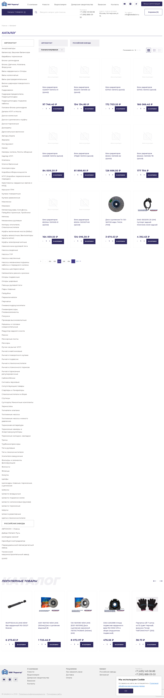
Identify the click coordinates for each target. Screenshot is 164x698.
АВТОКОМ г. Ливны (11, 529)
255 (64, 261)
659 (77, 261)
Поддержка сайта (54, 694)
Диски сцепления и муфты (14, 120)
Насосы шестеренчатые (13, 269)
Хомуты (5, 475)
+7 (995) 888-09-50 (86, 16)
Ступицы (6, 398)
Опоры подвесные (11, 277)
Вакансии (102, 5)
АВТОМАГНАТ (10, 43)
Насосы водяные (10, 250)
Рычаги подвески (10, 359)
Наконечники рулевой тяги (15, 246)
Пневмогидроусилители (13, 305)
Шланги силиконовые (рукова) (16, 502)
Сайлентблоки (8, 378)
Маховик (6, 206)
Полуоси (6, 316)
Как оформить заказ (74, 672)
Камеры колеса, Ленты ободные (17, 152)
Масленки (6, 202)
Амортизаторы (8, 48)
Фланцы (6, 471)
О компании (32, 5)
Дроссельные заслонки (13, 132)
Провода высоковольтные (14, 320)
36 (139, 50)
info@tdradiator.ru (132, 15)
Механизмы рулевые (12, 220)
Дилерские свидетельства (82, 5)
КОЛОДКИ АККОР (10, 537)
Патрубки (6, 293)
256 (69, 261)
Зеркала (5, 140)
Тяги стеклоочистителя (13, 452)
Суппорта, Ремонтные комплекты (17, 402)
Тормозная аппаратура (12, 425)
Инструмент (7, 144)
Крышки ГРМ (8, 190)
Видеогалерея (60, 5)
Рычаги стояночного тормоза (15, 367)
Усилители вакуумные (12, 456)
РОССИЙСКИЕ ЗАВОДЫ (14, 524)
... (45, 261)
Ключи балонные (10, 164)
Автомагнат (104, 675)
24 (137, 50)
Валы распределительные (14, 79)
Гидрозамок (7, 90)
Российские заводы (108, 672)
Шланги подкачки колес (13, 498)
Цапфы (5, 479)
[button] (154, 581)
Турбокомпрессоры (11, 444)
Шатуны (5, 490)
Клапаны (6, 160)
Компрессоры (8, 168)
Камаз (4, 148)
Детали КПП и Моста (11, 111)
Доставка (70, 675)
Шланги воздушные (11, 494)
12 (135, 50)
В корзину (57, 109)
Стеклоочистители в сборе (14, 394)
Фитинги (6, 467)
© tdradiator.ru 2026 (9, 694)
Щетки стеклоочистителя (13, 518)
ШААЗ (4, 558)
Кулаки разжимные (11, 198)
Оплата (69, 678)
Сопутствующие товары (13, 386)
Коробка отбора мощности (14, 172)
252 (50, 261)
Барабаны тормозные (12, 56)
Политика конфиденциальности (32, 694)
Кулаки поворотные (11, 194)
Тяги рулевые (8, 448)
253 (55, 261)
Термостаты (7, 406)
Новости (45, 5)
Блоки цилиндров (10, 60)
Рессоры (6, 343)
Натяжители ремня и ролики (15, 273)
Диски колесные (10, 116)
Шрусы (5, 510)
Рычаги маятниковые (12, 351)
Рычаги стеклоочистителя (14, 363)
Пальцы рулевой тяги (12, 285)
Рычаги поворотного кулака (15, 355)
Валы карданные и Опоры (14, 71)
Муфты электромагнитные (14, 242)
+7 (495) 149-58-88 (87, 12)
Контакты (115, 5)
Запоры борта (8, 136)
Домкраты (6, 128)
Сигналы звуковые (10, 382)
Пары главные (8, 289)
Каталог (103, 669)
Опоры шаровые (10, 281)
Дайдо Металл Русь (11, 533)
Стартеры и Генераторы (13, 390)
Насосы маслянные (11, 258)
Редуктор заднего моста (13, 331)
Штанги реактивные (11, 514)
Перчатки (6, 301)
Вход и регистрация (152, 4)
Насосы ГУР (7, 254)
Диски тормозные (10, 124)
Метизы (5, 216)
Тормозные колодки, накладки (16, 436)
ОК (125, 691)
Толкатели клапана (10, 410)
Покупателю (71, 669)
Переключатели (9, 297)
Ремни (5, 335)
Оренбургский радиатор (13, 541)
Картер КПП (7, 156)
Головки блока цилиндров (14, 107)
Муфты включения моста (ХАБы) (17, 231)
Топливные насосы (11, 414)
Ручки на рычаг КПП (11, 347)
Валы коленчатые (10, 75)
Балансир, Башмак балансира (16, 52)
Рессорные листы (10, 339)
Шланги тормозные (11, 506)
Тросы (5, 440)
